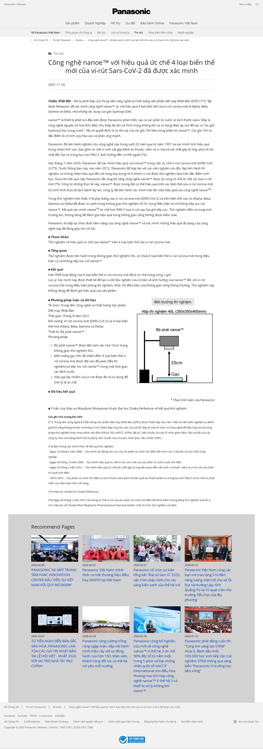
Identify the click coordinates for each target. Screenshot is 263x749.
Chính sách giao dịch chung (123, 721)
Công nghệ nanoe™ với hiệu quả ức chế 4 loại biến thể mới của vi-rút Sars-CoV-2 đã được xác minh (124, 707)
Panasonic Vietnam (15, 4)
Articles (79, 40)
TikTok (33, 716)
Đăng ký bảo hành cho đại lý (160, 721)
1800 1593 (65, 727)
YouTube (22, 716)
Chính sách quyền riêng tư (88, 721)
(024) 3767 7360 (83, 727)
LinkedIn (60, 716)
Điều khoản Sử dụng (56, 721)
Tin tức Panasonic (62, 40)
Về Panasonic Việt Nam (45, 32)
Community (45, 716)
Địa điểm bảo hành (192, 721)
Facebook (9, 716)
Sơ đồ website (32, 721)
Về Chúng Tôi (41, 40)
